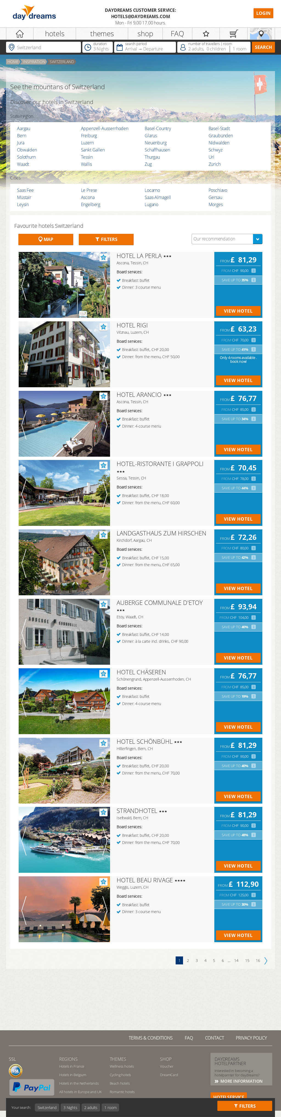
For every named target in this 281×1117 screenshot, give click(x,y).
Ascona (88, 197)
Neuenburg (156, 143)
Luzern (87, 143)
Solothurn (26, 157)
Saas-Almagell (158, 197)
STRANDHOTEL (137, 810)
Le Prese (89, 190)
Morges (216, 204)
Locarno (152, 190)
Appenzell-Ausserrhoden (104, 128)
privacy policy (251, 1038)
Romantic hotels (122, 1091)
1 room (110, 1107)
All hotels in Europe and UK (80, 1091)
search (263, 47)
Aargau (23, 128)
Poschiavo (218, 190)
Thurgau (152, 157)
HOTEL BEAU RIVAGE (145, 880)
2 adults (91, 1107)
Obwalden (27, 150)
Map (45, 239)
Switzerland (62, 61)
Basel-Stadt (219, 128)
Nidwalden (219, 143)
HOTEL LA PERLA (139, 255)
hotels (54, 33)
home (12, 61)
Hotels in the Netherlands (79, 1083)
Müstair (24, 197)
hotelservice (228, 1097)
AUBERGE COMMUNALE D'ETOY (160, 602)
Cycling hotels (120, 1074)
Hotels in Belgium (72, 1074)
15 (247, 960)
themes (102, 33)
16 (258, 960)
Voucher (166, 1066)
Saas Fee (25, 190)
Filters (106, 239)
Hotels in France (71, 1066)
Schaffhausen (157, 150)
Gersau (215, 197)
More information (241, 1081)
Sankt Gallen (93, 150)
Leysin (23, 204)
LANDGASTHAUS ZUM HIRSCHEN (161, 533)
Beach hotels (120, 1083)
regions (68, 1059)
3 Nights (70, 1107)
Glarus (151, 135)
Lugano (151, 204)
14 (236, 960)
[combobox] (227, 239)
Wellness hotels (122, 1066)
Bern (21, 135)
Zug (148, 164)
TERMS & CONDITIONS (151, 1038)
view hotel (238, 311)
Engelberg (90, 204)
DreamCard (169, 1074)
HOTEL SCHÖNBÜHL (145, 741)
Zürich (215, 164)
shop (145, 33)
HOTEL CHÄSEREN (141, 672)
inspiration (34, 61)
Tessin (87, 157)
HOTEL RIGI (132, 325)
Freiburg (89, 135)
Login (263, 13)
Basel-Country (158, 128)
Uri (212, 157)
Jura (20, 143)
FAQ (177, 33)
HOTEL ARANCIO (139, 394)
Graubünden (221, 135)
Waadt (23, 164)
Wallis (86, 164)
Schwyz (216, 150)
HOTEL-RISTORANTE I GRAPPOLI (160, 463)
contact (214, 1038)
